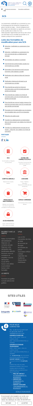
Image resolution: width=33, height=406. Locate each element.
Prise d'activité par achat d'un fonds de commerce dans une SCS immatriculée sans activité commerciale (17, 89)
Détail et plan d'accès (23, 391)
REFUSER (8, 403)
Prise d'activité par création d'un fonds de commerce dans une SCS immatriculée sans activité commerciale (17, 96)
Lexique (20, 254)
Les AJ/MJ (21, 237)
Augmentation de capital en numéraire (15, 59)
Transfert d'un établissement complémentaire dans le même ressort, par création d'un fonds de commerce (18, 121)
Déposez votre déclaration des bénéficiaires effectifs (8, 249)
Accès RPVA (5, 262)
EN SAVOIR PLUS (25, 400)
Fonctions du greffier (8, 279)
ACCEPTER (24, 403)
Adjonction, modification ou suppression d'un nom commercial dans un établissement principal (17, 54)
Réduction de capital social (12, 116)
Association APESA (24, 252)
